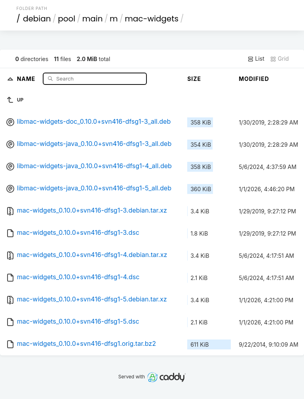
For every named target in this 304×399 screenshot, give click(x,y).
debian (37, 18)
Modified (254, 78)
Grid (279, 58)
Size (194, 78)
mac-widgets (152, 18)
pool (66, 18)
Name (27, 78)
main (92, 18)
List (255, 58)
